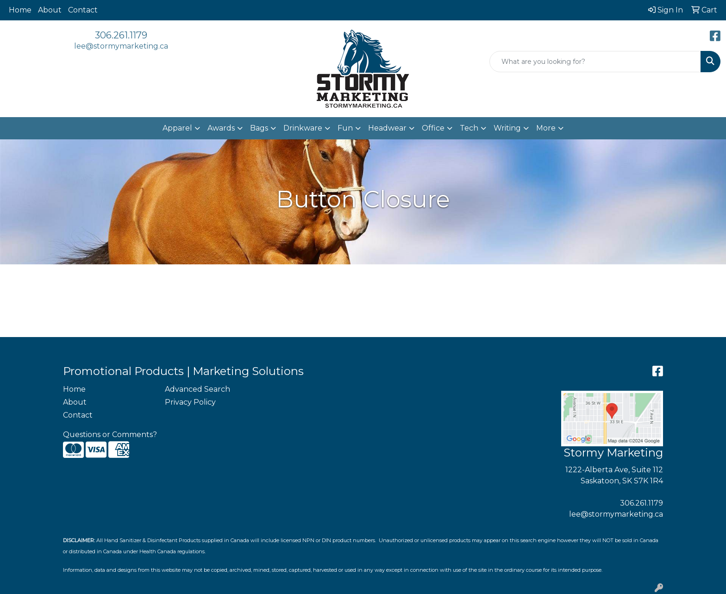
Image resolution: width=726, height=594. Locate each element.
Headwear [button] (387, 128)
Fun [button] (345, 128)
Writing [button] (507, 128)
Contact (83, 10)
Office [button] (433, 128)
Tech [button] (469, 128)
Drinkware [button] (302, 128)
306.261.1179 (121, 35)
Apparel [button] (177, 128)
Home (20, 10)
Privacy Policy (190, 402)
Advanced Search (197, 389)
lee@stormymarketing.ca (121, 46)
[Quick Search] (595, 61)
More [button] (546, 128)
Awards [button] (221, 128)
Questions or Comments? (110, 434)
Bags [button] (259, 128)
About (50, 10)
